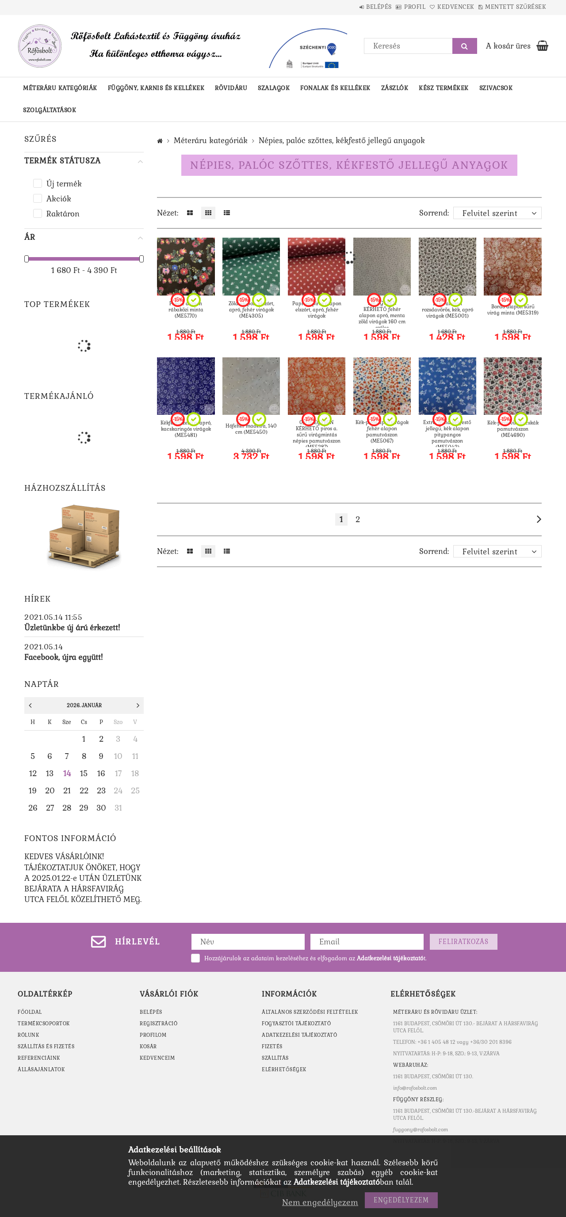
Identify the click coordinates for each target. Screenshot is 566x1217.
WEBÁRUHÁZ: (410, 1065)
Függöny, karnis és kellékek (156, 88)
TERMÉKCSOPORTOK (44, 1023)
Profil (392, 7)
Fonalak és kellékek (335, 88)
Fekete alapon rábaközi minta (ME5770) (185, 309)
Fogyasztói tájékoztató (296, 1023)
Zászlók (395, 88)
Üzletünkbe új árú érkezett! (72, 627)
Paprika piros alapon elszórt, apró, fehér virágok (316, 309)
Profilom (153, 1035)
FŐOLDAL (30, 1012)
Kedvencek (442, 7)
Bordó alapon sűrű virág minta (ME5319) (513, 309)
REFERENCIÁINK (39, 1058)
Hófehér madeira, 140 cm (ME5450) (251, 429)
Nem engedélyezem (320, 1202)
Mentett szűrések (511, 7)
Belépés (347, 7)
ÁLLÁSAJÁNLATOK (41, 1069)
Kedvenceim (157, 1058)
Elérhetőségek (284, 1069)
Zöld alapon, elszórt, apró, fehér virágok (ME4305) (251, 309)
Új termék (64, 184)
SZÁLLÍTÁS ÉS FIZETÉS (46, 1046)
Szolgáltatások (49, 110)
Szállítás (275, 1058)
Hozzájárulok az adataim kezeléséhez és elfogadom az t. (315, 958)
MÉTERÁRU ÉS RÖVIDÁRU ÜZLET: (435, 1012)
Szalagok (274, 88)
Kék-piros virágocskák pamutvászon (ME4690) (513, 429)
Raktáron (63, 214)
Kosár (148, 1046)
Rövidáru (231, 88)
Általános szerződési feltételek (310, 1012)
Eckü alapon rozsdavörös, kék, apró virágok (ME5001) (447, 309)
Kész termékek (444, 88)
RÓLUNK (28, 1035)
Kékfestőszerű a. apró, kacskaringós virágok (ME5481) (186, 429)
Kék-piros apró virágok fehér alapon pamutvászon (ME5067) (382, 431)
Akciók (58, 199)
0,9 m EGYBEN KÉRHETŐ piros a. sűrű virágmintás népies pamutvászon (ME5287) (316, 434)
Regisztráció (158, 1023)
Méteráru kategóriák (60, 88)
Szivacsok (496, 88)
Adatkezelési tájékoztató (299, 1035)
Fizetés (272, 1046)
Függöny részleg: (418, 1099)
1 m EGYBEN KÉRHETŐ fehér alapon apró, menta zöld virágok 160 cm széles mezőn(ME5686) (382, 318)
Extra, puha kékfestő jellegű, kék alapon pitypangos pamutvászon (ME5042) (447, 434)
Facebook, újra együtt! (63, 657)
